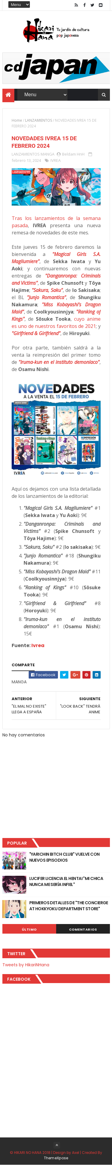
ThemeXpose (56, 1158)
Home (17, 120)
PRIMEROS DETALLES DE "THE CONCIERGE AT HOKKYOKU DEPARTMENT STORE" (68, 906)
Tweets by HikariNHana (25, 965)
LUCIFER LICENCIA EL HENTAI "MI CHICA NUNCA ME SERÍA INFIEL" (66, 881)
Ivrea (38, 645)
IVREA (55, 160)
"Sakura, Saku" (47, 290)
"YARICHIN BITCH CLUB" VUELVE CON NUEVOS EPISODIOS (64, 857)
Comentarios (83, 929)
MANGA (47, 154)
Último (29, 929)
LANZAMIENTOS (38, 120)
